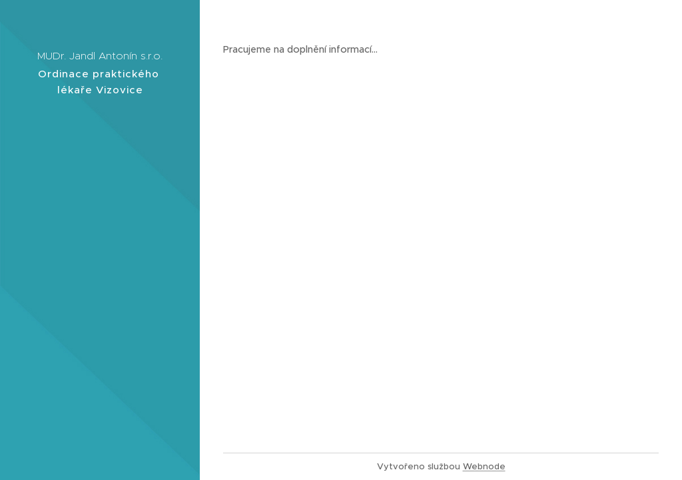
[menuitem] (100, 234)
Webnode (484, 466)
